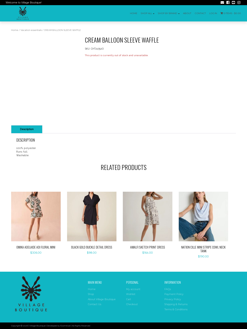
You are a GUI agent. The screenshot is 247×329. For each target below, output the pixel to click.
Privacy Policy (172, 299)
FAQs (167, 289)
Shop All (146, 13)
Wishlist (130, 294)
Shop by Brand (167, 13)
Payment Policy (174, 294)
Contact (200, 13)
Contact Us (94, 304)
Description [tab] (27, 129)
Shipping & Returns (175, 304)
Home (133, 13)
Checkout (132, 304)
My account (133, 289)
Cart (128, 299)
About (187, 13)
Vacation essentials (31, 30)
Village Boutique (37, 325)
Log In (213, 13)
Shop (91, 294)
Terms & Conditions (175, 309)
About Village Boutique (102, 299)
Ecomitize (65, 325)
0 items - (230, 13)
